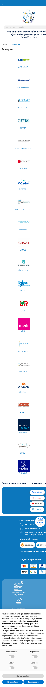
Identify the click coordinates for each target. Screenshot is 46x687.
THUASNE (23, 473)
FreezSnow (23, 229)
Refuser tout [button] (12, 682)
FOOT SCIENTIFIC (23, 209)
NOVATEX (23, 371)
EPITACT (23, 189)
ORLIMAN (23, 392)
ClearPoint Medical (23, 148)
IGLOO (23, 290)
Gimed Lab (23, 270)
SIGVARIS (23, 432)
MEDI (23, 331)
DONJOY (23, 168)
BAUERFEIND (23, 87)
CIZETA (23, 128)
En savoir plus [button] (23, 676)
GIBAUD (23, 250)
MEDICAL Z (23, 351)
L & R (23, 311)
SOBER (23, 453)
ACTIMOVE (23, 67)
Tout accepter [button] (33, 682)
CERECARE (23, 108)
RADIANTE (23, 412)
